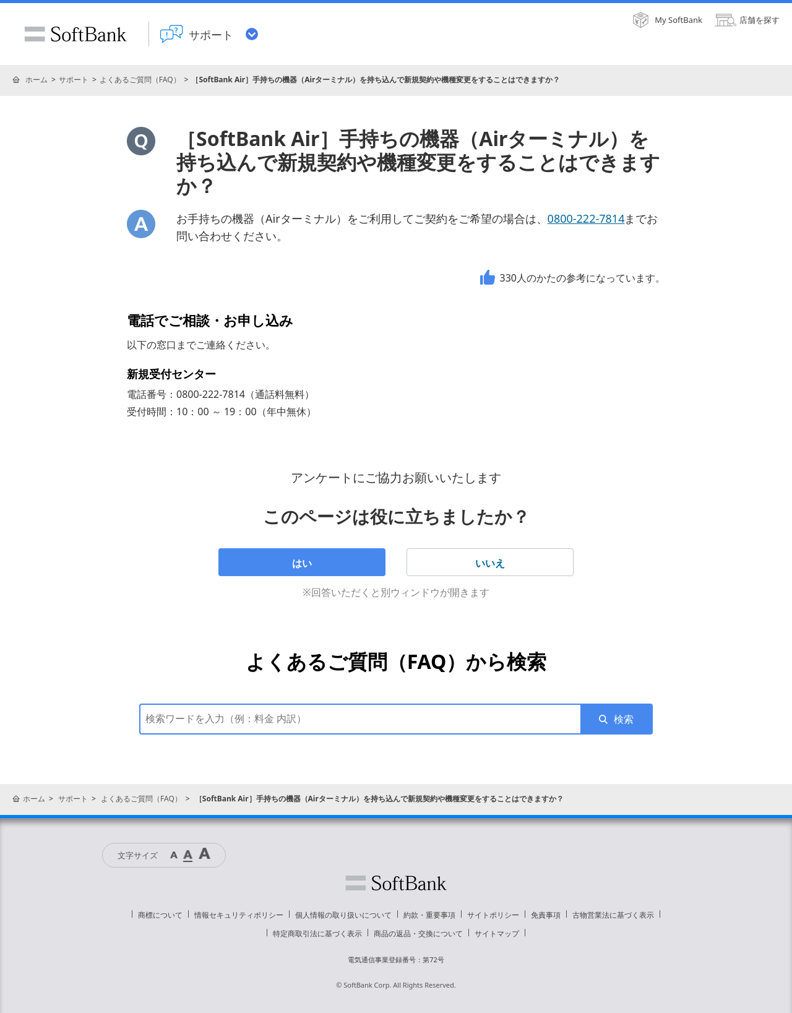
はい (302, 563)
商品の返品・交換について (418, 933)
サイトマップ (497, 933)
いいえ (490, 563)
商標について (160, 915)
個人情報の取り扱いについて (343, 915)
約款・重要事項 (429, 915)
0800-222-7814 (586, 218)
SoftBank (75, 34)
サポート (73, 79)
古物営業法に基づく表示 (613, 915)
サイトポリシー (493, 915)
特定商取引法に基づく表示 (317, 933)
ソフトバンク (396, 883)
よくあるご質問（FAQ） (140, 79)
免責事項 (546, 915)
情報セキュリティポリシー (238, 915)
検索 (624, 719)
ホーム (36, 79)
